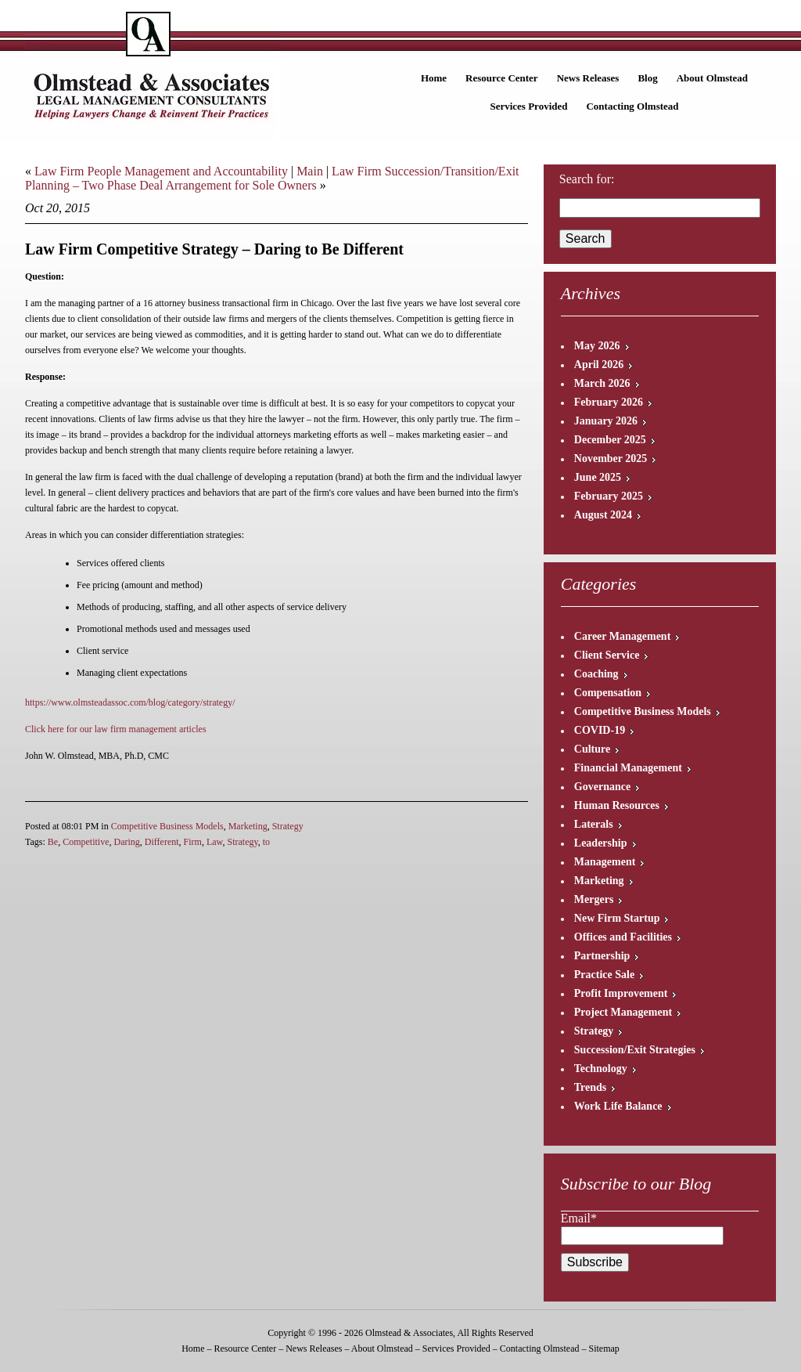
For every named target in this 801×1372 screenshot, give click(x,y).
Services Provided (528, 106)
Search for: (587, 179)
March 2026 (602, 383)
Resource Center (501, 78)
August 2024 (603, 515)
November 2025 (610, 458)
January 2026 (606, 421)
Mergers (594, 899)
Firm (193, 841)
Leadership (600, 843)
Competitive (86, 841)
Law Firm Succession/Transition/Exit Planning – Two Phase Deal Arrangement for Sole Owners (272, 178)
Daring (127, 841)
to (266, 841)
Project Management (623, 1012)
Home (434, 78)
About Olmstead (712, 78)
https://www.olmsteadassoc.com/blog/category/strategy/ (130, 702)
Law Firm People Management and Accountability (161, 171)
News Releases (588, 78)
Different (162, 841)
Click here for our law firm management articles (116, 729)
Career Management (622, 636)
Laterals (593, 824)
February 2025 (608, 496)
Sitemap (603, 1348)
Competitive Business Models (167, 826)
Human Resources (616, 805)
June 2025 (597, 477)
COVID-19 (599, 730)
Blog (647, 78)
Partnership (602, 956)
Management (605, 862)
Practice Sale (604, 974)
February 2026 (608, 402)
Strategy (288, 826)
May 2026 (597, 346)
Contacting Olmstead (632, 106)
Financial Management (628, 768)
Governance (602, 787)
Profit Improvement (621, 993)
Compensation (607, 693)
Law (215, 841)
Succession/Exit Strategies (634, 1050)
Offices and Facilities (623, 937)
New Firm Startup (617, 918)
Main (309, 171)
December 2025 (610, 440)
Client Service (607, 655)
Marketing (248, 826)
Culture (592, 749)
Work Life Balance (618, 1106)
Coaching (596, 674)
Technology (600, 1068)
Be (53, 841)
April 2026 (598, 364)
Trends (590, 1087)
